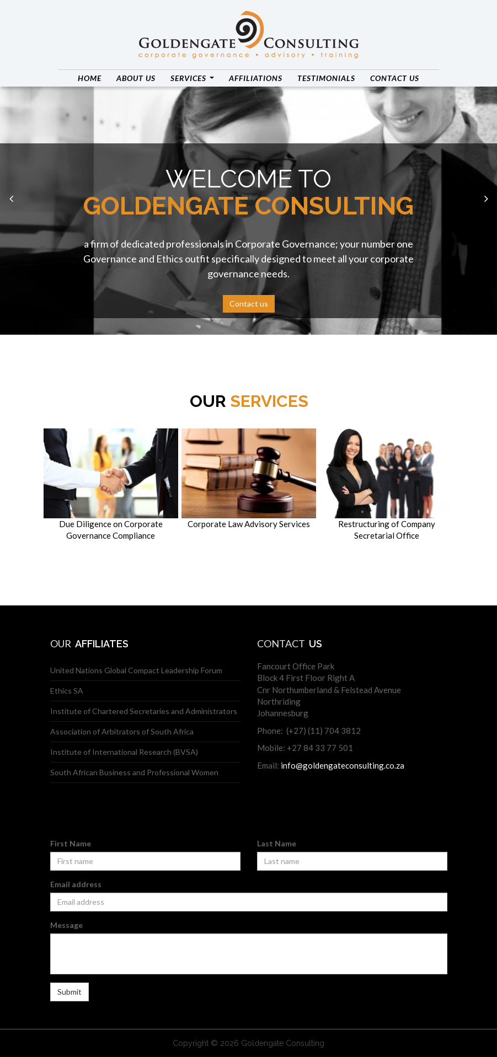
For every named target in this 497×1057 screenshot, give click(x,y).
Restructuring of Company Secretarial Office (386, 484)
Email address (75, 884)
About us (136, 78)
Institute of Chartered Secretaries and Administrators (143, 711)
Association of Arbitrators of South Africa (122, 731)
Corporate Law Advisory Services (248, 478)
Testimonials (326, 78)
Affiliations (255, 78)
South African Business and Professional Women (134, 772)
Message (66, 925)
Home (89, 78)
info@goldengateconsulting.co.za (342, 765)
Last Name (276, 843)
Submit (69, 991)
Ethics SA (66, 690)
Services (192, 78)
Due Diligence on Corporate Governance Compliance (111, 484)
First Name (70, 843)
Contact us (394, 78)
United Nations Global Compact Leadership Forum (136, 670)
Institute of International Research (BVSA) (124, 751)
